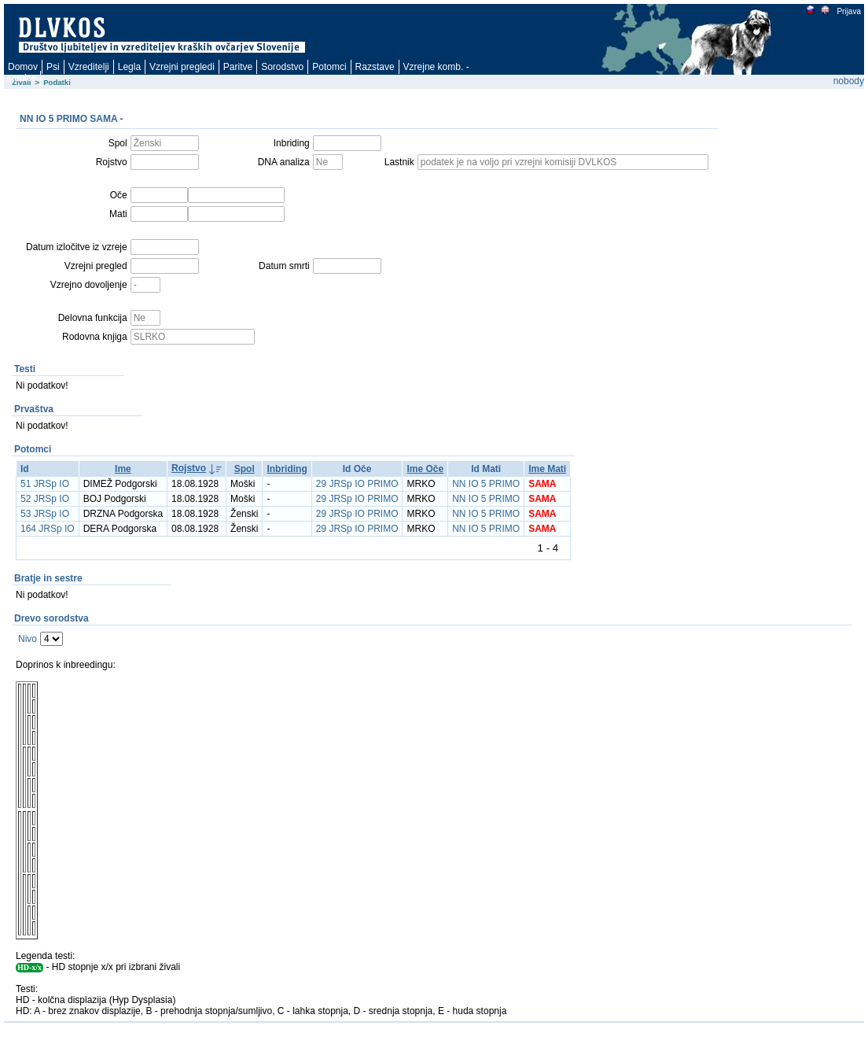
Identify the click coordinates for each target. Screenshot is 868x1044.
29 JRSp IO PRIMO (357, 483)
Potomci (329, 66)
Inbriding (287, 468)
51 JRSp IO (44, 483)
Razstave (375, 66)
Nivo (27, 638)
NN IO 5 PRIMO (486, 483)
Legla (129, 66)
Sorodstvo (282, 66)
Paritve (237, 66)
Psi (53, 66)
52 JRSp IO (44, 498)
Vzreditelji (88, 66)
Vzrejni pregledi (182, 66)
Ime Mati (547, 468)
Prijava (848, 11)
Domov (23, 66)
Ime (123, 468)
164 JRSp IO (47, 528)
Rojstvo (188, 468)
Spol (244, 468)
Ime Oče (424, 468)
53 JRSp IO (44, 513)
